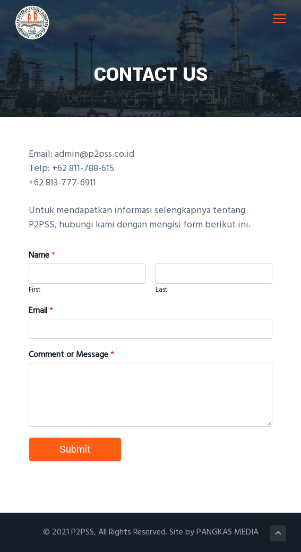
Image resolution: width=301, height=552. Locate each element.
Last (161, 290)
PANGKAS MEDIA (227, 532)
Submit (75, 449)
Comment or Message (71, 355)
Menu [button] (277, 18)
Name (42, 255)
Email (41, 311)
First (34, 290)
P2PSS (82, 532)
